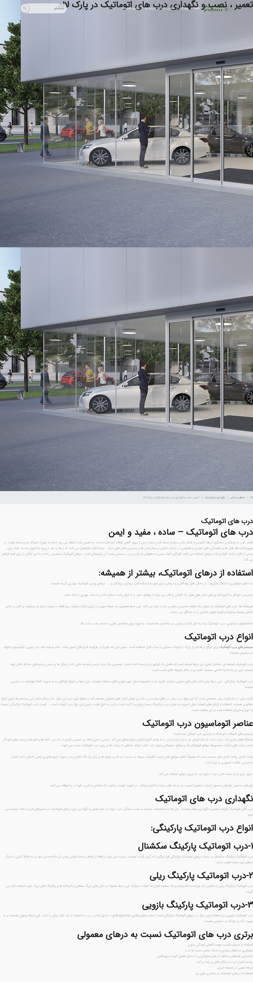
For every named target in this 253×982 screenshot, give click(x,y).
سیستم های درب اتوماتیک (236, 647)
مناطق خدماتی (237, 497)
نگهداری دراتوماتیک (215, 497)
